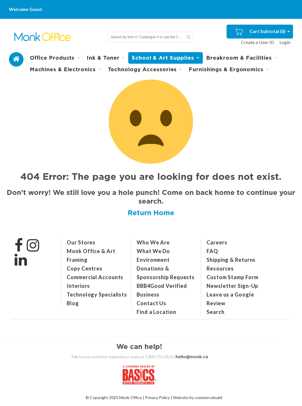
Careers (217, 242)
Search (215, 312)
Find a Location (156, 312)
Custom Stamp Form (232, 277)
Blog (73, 303)
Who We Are (153, 242)
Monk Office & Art (91, 251)
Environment (153, 260)
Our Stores (81, 242)
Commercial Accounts (95, 277)
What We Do (153, 251)
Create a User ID (257, 42)
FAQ (212, 251)
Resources (220, 268)
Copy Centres (84, 268)
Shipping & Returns (231, 260)
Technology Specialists (97, 294)
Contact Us (151, 303)
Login (284, 42)
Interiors (78, 286)
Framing (77, 260)
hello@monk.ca (192, 356)
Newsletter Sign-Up (232, 286)
